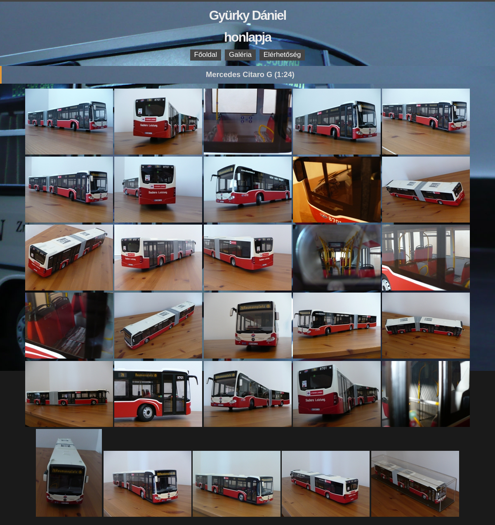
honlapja (247, 37)
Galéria (240, 55)
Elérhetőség (282, 55)
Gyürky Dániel (247, 15)
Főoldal (205, 55)
